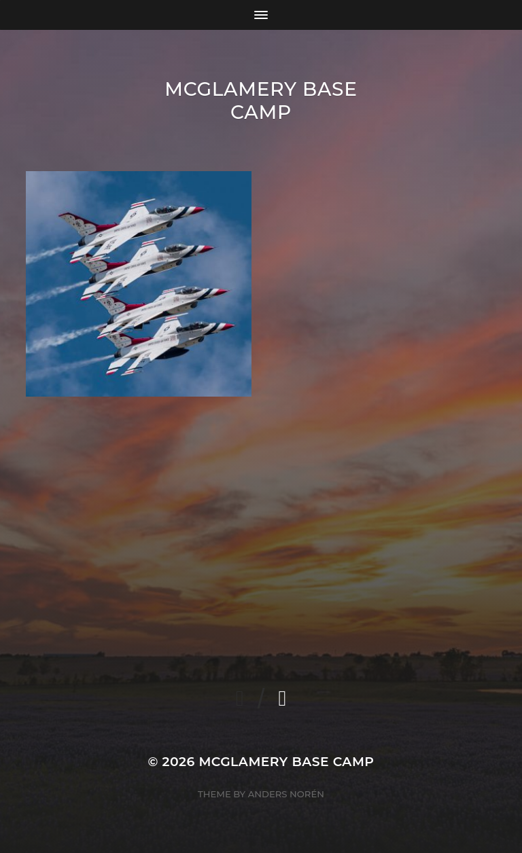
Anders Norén (286, 793)
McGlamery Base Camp (260, 100)
